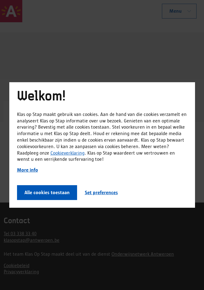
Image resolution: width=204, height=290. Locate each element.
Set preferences (101, 192)
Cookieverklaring (67, 152)
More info (27, 170)
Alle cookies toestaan (47, 192)
